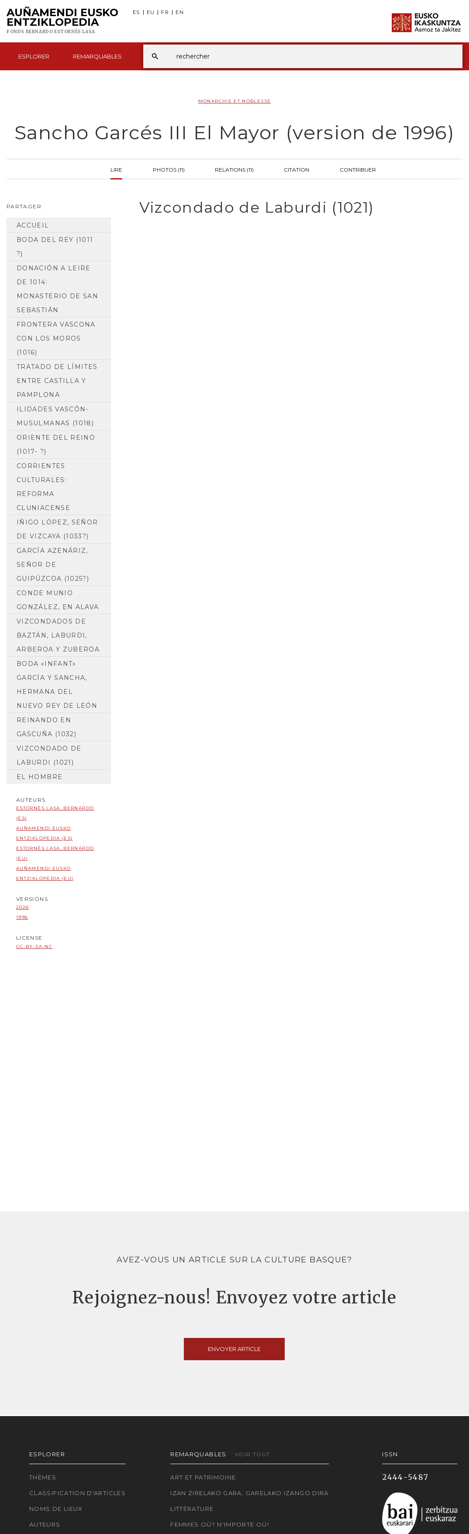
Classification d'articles (77, 1492)
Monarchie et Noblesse (234, 101)
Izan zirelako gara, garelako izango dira (249, 1492)
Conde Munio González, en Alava (58, 600)
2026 (22, 907)
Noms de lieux (56, 1508)
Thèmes (42, 1477)
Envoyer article (234, 1348)
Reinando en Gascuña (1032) (46, 727)
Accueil (33, 225)
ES (136, 12)
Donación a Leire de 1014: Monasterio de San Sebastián (57, 289)
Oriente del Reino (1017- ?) (56, 444)
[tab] (293, 208)
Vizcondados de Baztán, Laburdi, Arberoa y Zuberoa (58, 635)
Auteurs (45, 1524)
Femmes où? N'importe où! (219, 1524)
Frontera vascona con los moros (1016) (56, 338)
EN (180, 12)
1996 (22, 917)
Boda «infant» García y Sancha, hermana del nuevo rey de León (57, 685)
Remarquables (97, 56)
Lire (116, 169)
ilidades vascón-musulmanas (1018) (55, 416)
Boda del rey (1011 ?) (55, 247)
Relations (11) (234, 169)
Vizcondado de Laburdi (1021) (49, 755)
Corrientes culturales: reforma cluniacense (43, 487)
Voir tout (252, 1454)
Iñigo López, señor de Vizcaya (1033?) (57, 529)
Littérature (192, 1508)
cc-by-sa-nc (34, 946)
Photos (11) (169, 169)
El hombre (39, 777)
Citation (296, 169)
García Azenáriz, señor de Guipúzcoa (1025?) (53, 565)
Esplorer (33, 56)
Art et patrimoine (203, 1477)
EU (151, 12)
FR (165, 12)
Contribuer (358, 169)
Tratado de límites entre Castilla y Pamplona (57, 381)
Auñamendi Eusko (62, 21)
